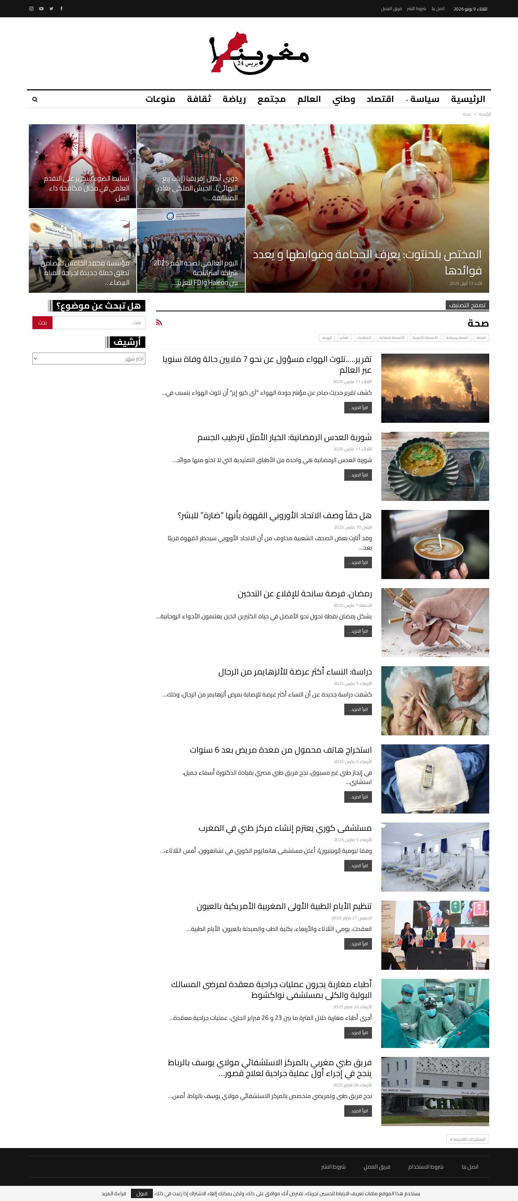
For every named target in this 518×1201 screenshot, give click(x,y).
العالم (305, 99)
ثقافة (192, 99)
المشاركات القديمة (468, 1139)
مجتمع (266, 99)
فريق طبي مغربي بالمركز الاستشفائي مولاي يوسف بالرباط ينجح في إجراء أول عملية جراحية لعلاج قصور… (270, 1067)
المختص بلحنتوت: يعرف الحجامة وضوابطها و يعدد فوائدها (367, 262)
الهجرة (327, 337)
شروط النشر (416, 8)
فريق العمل (391, 8)
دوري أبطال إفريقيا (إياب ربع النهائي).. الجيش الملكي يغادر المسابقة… (197, 188)
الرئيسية (468, 99)
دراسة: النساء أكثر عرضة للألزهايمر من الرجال (295, 671)
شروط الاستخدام (426, 1166)
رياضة (228, 99)
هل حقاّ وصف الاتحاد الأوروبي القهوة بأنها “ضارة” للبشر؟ (275, 515)
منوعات (152, 99)
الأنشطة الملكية (392, 337)
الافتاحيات (364, 337)
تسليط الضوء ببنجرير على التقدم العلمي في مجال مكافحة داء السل (86, 188)
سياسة (424, 99)
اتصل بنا (438, 8)
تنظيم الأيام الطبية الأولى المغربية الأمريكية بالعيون (284, 906)
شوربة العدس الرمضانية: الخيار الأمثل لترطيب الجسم (284, 437)
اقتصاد (378, 99)
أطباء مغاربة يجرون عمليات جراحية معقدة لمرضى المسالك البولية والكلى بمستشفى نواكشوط (271, 989)
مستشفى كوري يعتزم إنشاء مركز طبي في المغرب (285, 827)
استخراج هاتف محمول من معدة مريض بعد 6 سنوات (281, 749)
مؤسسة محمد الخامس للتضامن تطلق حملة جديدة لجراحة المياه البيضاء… (85, 272)
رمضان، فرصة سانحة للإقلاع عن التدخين (305, 593)
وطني (340, 99)
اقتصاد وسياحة (457, 337)
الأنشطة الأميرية (425, 337)
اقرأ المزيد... (358, 407)
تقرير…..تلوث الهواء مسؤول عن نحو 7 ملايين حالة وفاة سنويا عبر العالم (267, 364)
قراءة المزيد (113, 1193)
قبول (141, 1193)
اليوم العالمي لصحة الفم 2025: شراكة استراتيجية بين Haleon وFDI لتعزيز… (194, 272)
